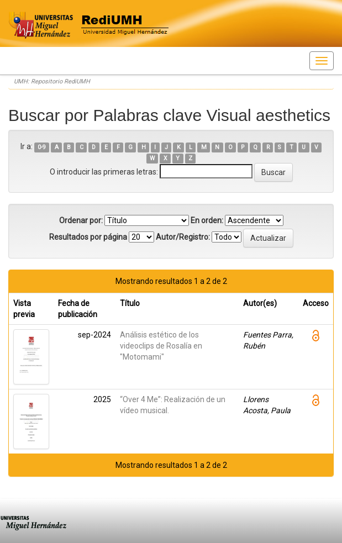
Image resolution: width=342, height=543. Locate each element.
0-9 (42, 147)
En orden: (207, 220)
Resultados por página (88, 237)
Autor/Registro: (183, 237)
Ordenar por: (81, 220)
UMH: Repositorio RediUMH (52, 81)
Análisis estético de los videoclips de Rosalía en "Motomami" (161, 345)
